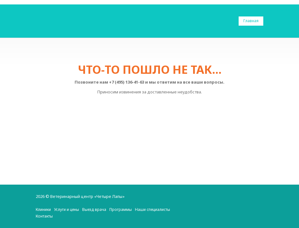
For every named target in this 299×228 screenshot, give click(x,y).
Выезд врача (94, 209)
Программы (120, 209)
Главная (251, 20)
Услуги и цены (66, 209)
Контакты (44, 216)
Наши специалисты (152, 209)
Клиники (43, 209)
